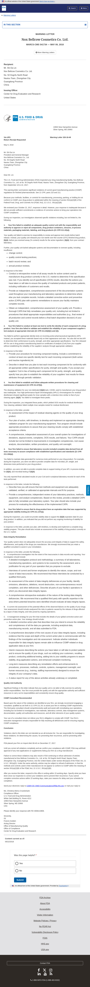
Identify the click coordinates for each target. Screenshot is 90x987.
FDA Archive (44, 898)
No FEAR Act (45, 926)
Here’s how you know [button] (47, 1)
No (20, 870)
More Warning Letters (45, 52)
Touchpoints (63, 886)
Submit (20, 880)
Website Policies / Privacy (45, 921)
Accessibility (45, 909)
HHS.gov (45, 944)
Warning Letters (10, 15)
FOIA (45, 938)
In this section (12, 25)
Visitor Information (45, 915)
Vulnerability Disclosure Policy (45, 932)
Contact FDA (45, 963)
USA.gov (45, 949)
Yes (21, 863)
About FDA (45, 903)
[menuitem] (45, 841)
